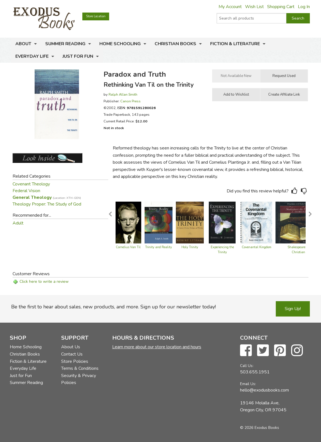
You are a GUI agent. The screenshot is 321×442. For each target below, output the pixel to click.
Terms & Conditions (80, 368)
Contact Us (72, 354)
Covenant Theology (31, 184)
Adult (18, 223)
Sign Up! (293, 309)
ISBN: (136, 107)
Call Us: (246, 365)
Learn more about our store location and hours (156, 347)
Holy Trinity (189, 247)
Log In (304, 7)
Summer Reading (65, 44)
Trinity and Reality (158, 247)
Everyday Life (32, 56)
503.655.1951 (255, 372)
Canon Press (130, 101)
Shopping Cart (280, 7)
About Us (70, 347)
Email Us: (248, 384)
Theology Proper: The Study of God (47, 204)
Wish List (254, 7)
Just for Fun (78, 56)
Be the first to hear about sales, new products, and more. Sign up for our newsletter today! (113, 306)
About (23, 44)
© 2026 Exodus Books (259, 427)
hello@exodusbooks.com (264, 390)
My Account (230, 7)
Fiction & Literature (235, 44)
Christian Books (175, 44)
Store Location (96, 16)
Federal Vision (26, 191)
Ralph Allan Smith (123, 94)
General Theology (47, 197)
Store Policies (74, 361)
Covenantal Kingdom (256, 247)
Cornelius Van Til (128, 247)
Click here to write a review (44, 281)
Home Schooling (120, 44)
